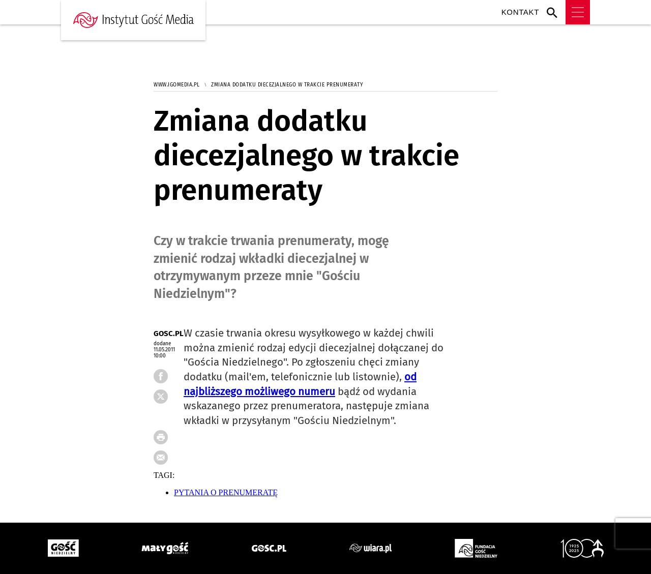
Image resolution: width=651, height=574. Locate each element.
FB (169, 399)
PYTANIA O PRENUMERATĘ (226, 492)
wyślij (169, 460)
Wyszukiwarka (555, 12)
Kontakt (520, 12)
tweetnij (169, 420)
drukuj (169, 440)
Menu (578, 12)
